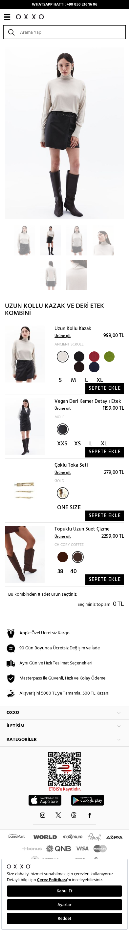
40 (73, 571)
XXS (62, 444)
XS (77, 444)
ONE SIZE (69, 507)
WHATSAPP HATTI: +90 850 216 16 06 (64, 4)
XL (100, 380)
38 (60, 571)
